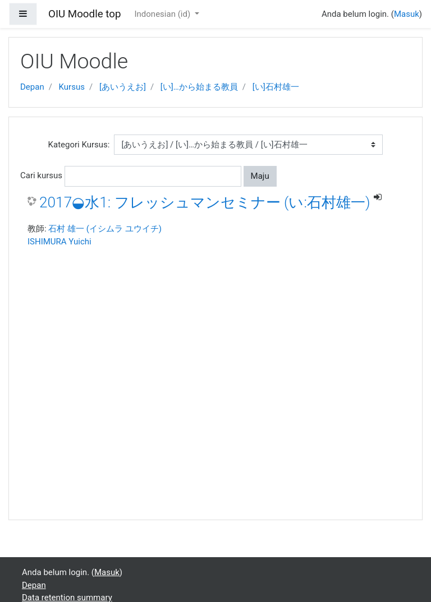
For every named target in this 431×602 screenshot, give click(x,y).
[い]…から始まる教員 (199, 87)
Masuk (406, 14)
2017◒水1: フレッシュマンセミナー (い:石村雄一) (204, 202)
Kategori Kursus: (79, 145)
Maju (260, 176)
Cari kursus (41, 175)
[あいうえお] (122, 87)
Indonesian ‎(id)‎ (163, 14)
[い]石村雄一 (276, 87)
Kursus (72, 87)
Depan (32, 87)
